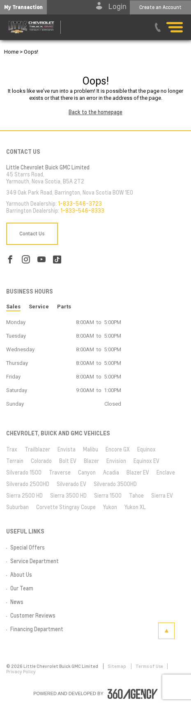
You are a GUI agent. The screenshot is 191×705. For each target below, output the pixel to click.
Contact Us (32, 234)
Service (39, 306)
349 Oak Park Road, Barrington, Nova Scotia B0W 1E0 (69, 192)
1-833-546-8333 (82, 210)
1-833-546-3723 (80, 203)
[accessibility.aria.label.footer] (133, 694)
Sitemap (117, 666)
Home (11, 52)
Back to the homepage (95, 112)
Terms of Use (149, 666)
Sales (13, 306)
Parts (64, 306)
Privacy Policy (21, 671)
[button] (23, 7)
